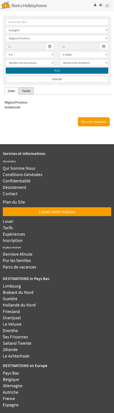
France (9, 398)
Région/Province (57, 102)
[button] (95, 5)
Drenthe (10, 330)
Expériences (14, 234)
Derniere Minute (17, 254)
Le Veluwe (12, 324)
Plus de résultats (94, 121)
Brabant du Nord (18, 292)
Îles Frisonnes (15, 337)
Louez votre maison (57, 211)
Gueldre (10, 298)
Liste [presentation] (11, 91)
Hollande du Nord (19, 305)
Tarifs (8, 228)
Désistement (14, 187)
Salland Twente (17, 343)
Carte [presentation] (26, 91)
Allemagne (12, 386)
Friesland (11, 311)
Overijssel (12, 318)
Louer (8, 221)
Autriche (10, 392)
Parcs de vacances (19, 267)
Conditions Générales (22, 174)
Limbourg (12, 286)
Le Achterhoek (16, 356)
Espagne (11, 405)
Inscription (13, 240)
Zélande (10, 349)
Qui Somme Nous (19, 168)
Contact (10, 193)
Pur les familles (17, 260)
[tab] (11, 91)
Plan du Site (14, 202)
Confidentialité (16, 181)
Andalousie (57, 107)
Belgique (11, 379)
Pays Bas (11, 373)
